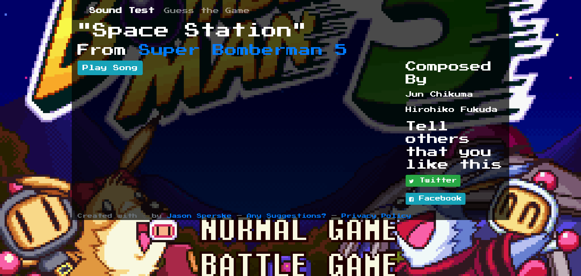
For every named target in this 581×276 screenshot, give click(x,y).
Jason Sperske (199, 216)
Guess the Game (207, 11)
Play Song (110, 68)
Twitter (433, 181)
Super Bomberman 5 (243, 50)
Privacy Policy (376, 216)
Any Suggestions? (287, 216)
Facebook (435, 199)
